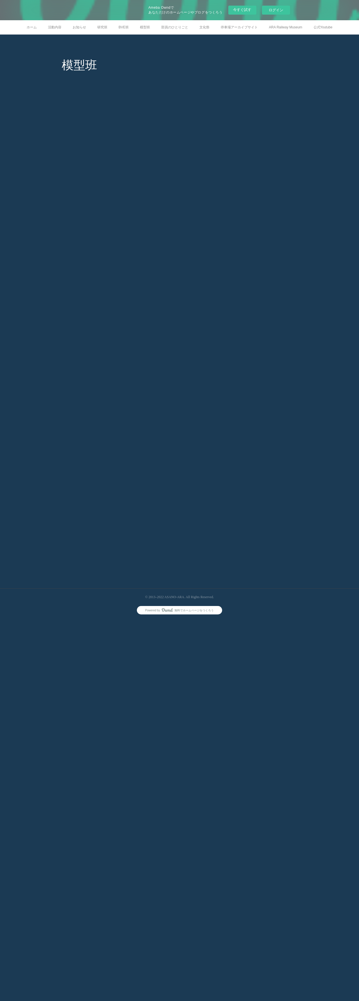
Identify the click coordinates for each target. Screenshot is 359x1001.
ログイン (276, 10)
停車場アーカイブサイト (239, 27)
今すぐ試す (242, 10)
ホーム (32, 27)
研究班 (102, 27)
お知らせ (79, 27)
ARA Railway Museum (285, 27)
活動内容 (54, 27)
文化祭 (204, 27)
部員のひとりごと (174, 27)
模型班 (145, 27)
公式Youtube (323, 27)
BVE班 (124, 27)
